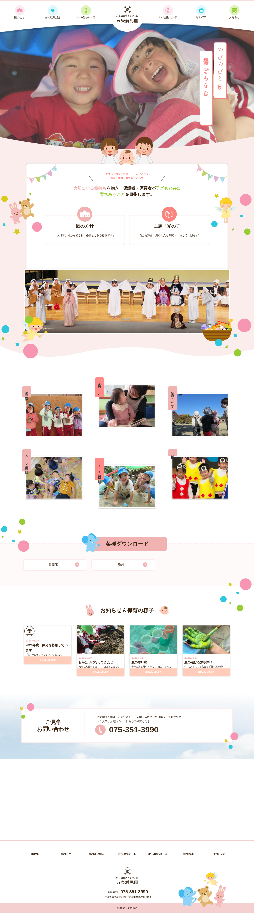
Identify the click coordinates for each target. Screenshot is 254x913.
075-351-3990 (133, 729)
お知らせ (234, 12)
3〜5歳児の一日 (157, 853)
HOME (35, 853)
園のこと (19, 12)
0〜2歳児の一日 (127, 853)
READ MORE (48, 660)
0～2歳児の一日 (86, 12)
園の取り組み (53, 12)
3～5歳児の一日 (168, 12)
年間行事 (201, 12)
